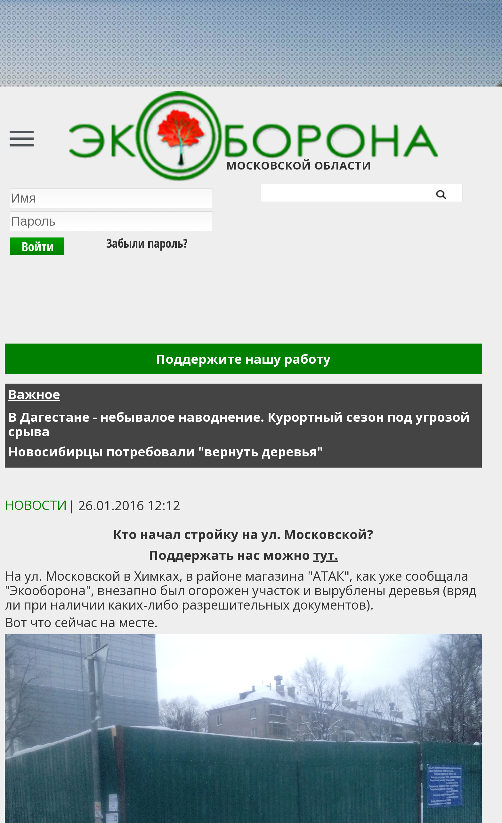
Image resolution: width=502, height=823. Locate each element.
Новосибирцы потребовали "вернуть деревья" (165, 451)
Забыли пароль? (147, 243)
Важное (34, 394)
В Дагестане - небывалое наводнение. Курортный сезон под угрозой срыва (239, 424)
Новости (36, 505)
